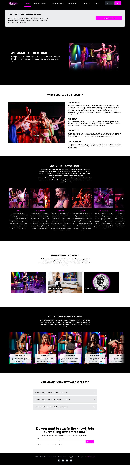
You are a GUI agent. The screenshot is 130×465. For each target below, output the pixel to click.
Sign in (109, 3)
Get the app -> (91, 457)
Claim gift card (81, 457)
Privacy (65, 457)
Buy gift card (72, 457)
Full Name (39, 438)
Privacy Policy (63, 444)
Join (117, 3)
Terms (60, 457)
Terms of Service (55, 444)
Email (62, 438)
